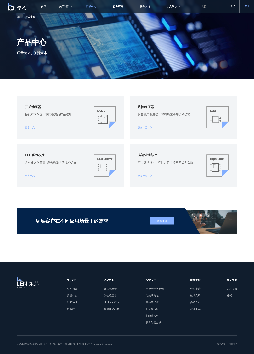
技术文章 (195, 295)
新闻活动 (72, 302)
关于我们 (72, 280)
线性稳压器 (110, 295)
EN (247, 6)
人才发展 (232, 288)
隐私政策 (220, 344)
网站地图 (232, 344)
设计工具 (195, 309)
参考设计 (195, 302)
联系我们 (72, 309)
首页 (19, 16)
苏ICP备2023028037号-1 (80, 344)
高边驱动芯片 (111, 309)
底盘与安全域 (153, 322)
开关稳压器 (110, 288)
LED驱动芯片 (111, 302)
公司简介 (72, 288)
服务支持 (195, 280)
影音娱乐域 (152, 309)
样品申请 (195, 288)
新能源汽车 (152, 315)
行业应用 (151, 280)
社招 (229, 295)
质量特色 (72, 295)
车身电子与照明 (155, 288)
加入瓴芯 (232, 280)
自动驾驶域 (152, 302)
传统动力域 (152, 295)
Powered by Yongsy (104, 344)
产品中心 (30, 16)
